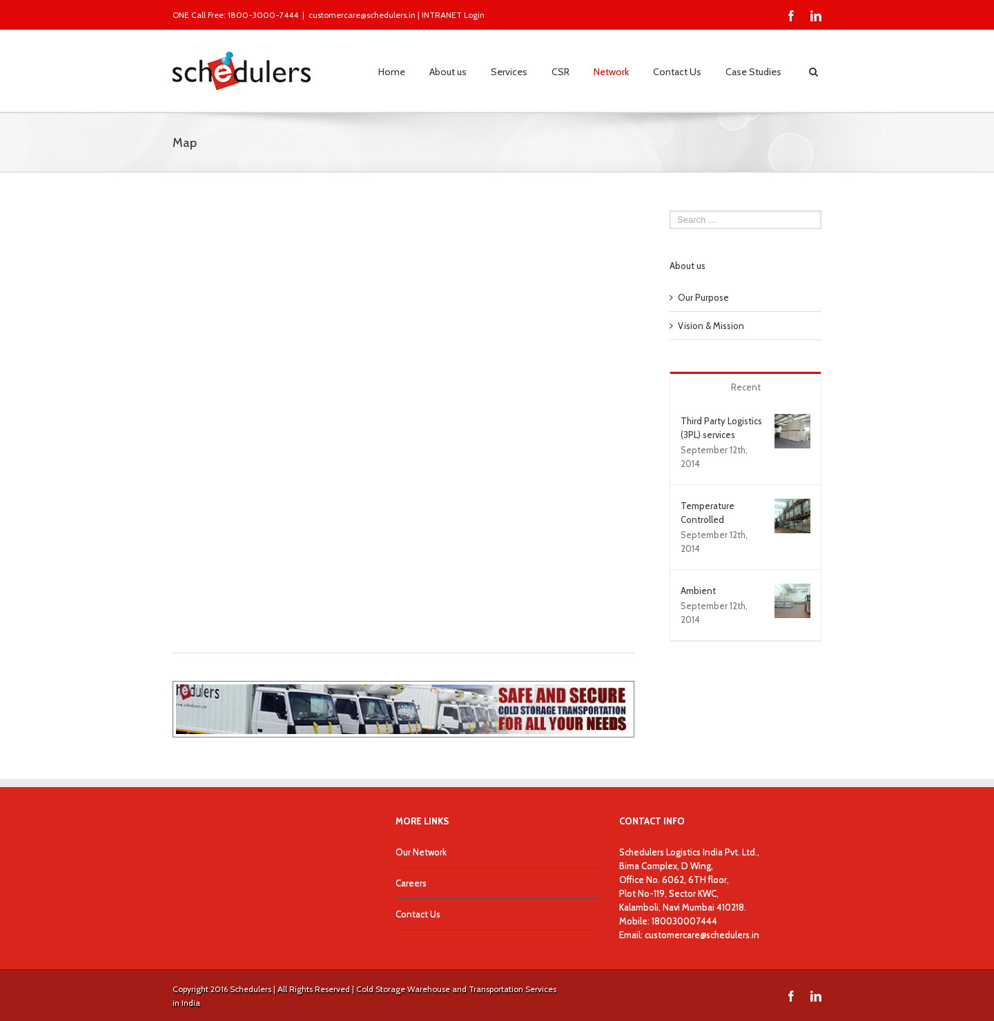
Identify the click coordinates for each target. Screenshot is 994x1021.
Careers (411, 883)
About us (448, 72)
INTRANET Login (453, 15)
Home (391, 72)
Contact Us (677, 72)
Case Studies (753, 72)
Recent (746, 387)
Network (611, 72)
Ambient (698, 590)
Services (509, 72)
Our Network (421, 852)
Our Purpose (703, 297)
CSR (560, 72)
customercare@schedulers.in (362, 15)
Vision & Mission (711, 325)
